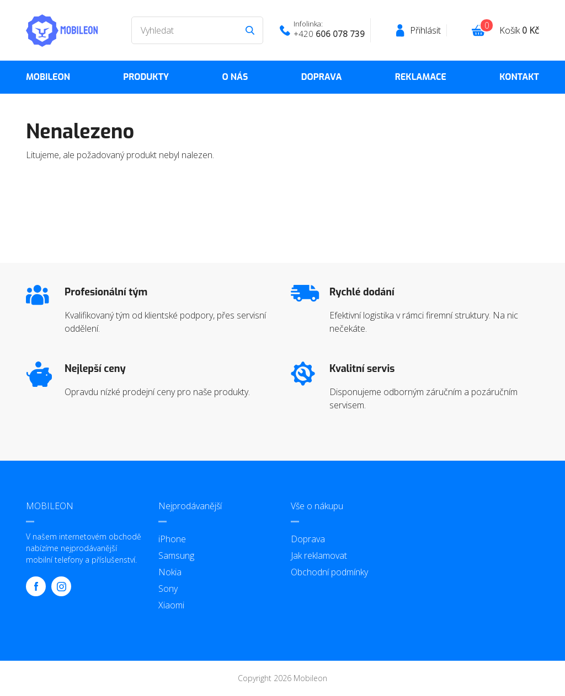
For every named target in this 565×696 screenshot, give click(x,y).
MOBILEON (48, 77)
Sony (168, 588)
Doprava (321, 77)
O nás (235, 77)
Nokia (170, 572)
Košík (519, 30)
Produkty (146, 77)
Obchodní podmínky (329, 572)
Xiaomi (171, 605)
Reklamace (420, 77)
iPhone (172, 539)
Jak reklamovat (319, 555)
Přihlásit (425, 30)
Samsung (176, 555)
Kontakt (519, 77)
